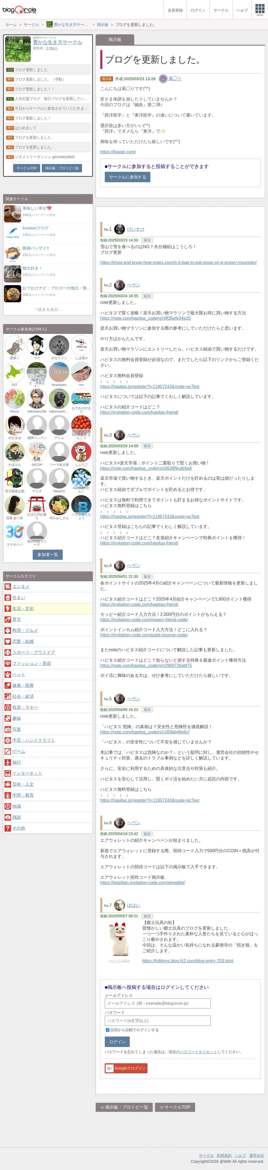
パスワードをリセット (198, 1052)
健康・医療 (23, 685)
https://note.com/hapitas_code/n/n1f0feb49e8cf (144, 732)
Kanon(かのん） (81, 489)
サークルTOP (178, 1107)
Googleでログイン (125, 1068)
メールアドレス (119, 995)
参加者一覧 (47, 554)
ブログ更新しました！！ (35, 89)
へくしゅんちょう (81, 516)
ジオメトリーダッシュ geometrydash (45, 157)
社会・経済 (23, 696)
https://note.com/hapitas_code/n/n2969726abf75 (146, 665)
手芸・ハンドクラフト (33, 740)
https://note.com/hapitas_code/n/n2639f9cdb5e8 (146, 468)
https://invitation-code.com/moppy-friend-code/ (144, 619)
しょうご (81, 464)
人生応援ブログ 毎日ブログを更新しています (53, 98)
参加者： (45, 48)
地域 (16, 806)
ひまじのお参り (37, 516)
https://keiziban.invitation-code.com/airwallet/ (142, 882)
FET (15, 384)
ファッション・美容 (31, 663)
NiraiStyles (59, 384)
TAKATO (59, 491)
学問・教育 (23, 795)
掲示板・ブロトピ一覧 (126, 1107)
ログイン (117, 1041)
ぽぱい (133, 905)
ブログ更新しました (31, 70)
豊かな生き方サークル (57, 42)
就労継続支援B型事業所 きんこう (81, 434)
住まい (18, 597)
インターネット (27, 773)
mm (81, 384)
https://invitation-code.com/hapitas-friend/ (139, 412)
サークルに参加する (127, 177)
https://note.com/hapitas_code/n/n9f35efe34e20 (145, 318)
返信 (147, 240)
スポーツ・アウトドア (33, 652)
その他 (18, 828)
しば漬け (81, 358)
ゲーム (18, 751)
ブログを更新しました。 (35, 137)
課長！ (15, 358)
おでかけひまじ (81, 410)
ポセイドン (59, 358)
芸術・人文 (23, 784)
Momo (14, 411)
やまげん (14, 464)
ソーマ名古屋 (59, 464)
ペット (18, 674)
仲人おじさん (59, 518)
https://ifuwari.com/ (118, 152)
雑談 (16, 817)
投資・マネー (25, 707)
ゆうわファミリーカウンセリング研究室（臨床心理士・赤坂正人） (37, 377)
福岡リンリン (37, 437)
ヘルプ (240, 1155)
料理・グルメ (25, 630)
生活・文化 (23, 608)
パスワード (115, 1012)
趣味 (16, 718)
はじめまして (25, 128)
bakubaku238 (37, 411)
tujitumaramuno (59, 411)
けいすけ (135, 229)
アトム (59, 437)
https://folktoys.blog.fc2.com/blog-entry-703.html (187, 961)
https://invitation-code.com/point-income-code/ (144, 635)
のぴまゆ (14, 437)
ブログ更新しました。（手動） (40, 79)
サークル (206, 1155)
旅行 (16, 762)
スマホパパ (15, 544)
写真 (16, 729)
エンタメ (20, 586)
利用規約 (224, 1155)
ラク (37, 358)
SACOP (37, 464)
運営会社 (256, 1155)
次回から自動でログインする (134, 1030)
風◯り (175, 78)
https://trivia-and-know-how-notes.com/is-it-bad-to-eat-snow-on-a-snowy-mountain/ (178, 262)
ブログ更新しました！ (33, 118)
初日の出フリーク (37, 543)
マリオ (37, 491)
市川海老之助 (14, 491)
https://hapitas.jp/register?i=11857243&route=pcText (149, 386)
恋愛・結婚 (23, 641)
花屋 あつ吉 (14, 518)
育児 (16, 619)
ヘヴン (133, 285)
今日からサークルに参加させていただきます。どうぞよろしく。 (53, 108)
